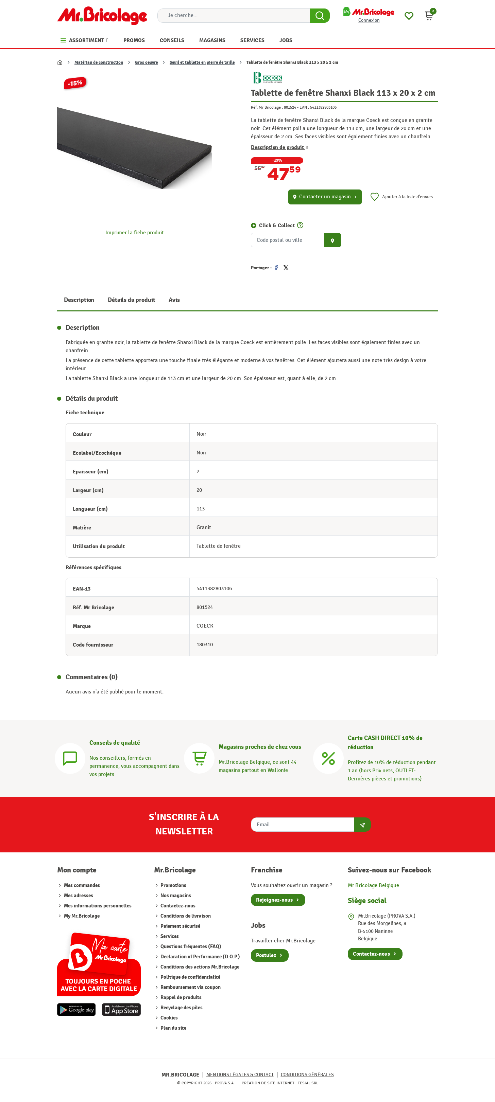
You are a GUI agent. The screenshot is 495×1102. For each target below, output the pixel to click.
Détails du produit (131, 300)
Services (169, 936)
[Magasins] (199, 757)
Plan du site (172, 1028)
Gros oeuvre (146, 62)
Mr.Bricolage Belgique (373, 885)
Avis (174, 300)
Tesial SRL (308, 1083)
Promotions (172, 885)
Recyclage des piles (181, 1008)
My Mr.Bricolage (82, 916)
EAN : (304, 107)
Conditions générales (307, 1075)
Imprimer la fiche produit (134, 233)
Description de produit (279, 147)
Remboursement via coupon (190, 987)
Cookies (168, 1018)
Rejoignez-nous (274, 900)
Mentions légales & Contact (240, 1075)
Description (79, 300)
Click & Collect (277, 225)
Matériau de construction (98, 62)
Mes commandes (82, 885)
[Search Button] (320, 15)
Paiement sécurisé (179, 926)
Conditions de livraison (185, 916)
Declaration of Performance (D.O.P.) (199, 957)
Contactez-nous (177, 906)
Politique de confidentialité (189, 977)
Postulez (266, 955)
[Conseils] (70, 757)
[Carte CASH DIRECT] (328, 757)
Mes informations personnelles (98, 906)
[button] (429, 15)
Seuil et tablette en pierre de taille (202, 62)
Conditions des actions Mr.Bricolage (199, 967)
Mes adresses (78, 895)
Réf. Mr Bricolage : (267, 107)
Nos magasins (175, 895)
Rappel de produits (180, 997)
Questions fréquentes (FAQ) (190, 946)
